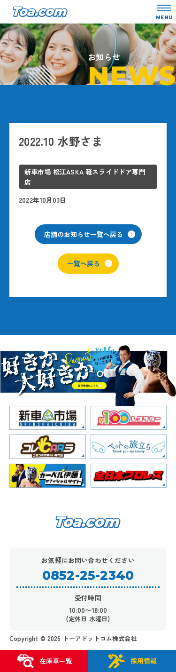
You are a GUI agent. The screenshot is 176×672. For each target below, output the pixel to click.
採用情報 (132, 661)
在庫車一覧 (44, 661)
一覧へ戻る (89, 263)
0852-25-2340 (88, 575)
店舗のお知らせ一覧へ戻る (89, 234)
